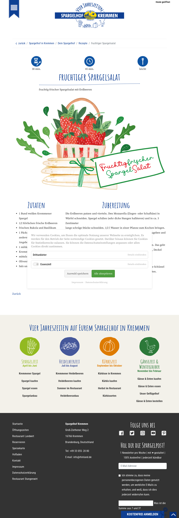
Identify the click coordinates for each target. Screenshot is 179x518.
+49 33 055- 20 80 (79, 451)
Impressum (77, 282)
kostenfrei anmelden (142, 514)
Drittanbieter (40, 254)
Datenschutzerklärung (96, 282)
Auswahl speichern (77, 273)
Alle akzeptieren (103, 273)
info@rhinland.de (82, 457)
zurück (20, 43)
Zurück (16, 293)
